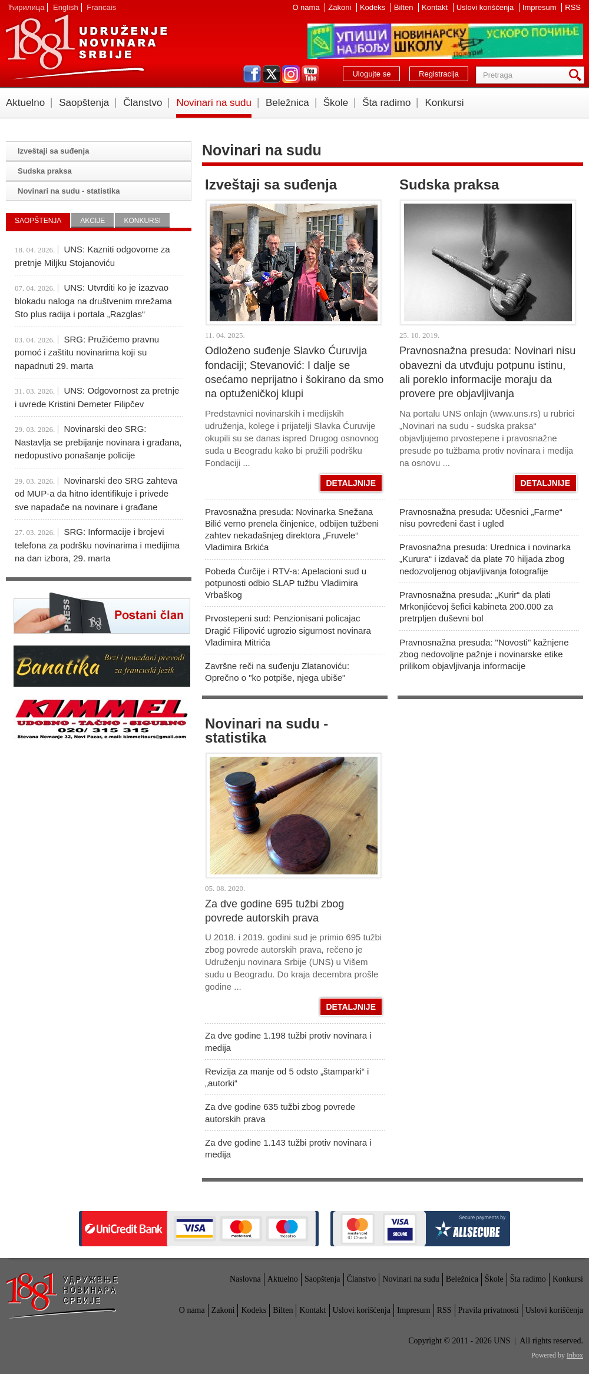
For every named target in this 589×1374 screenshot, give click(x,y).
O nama (307, 7)
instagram (291, 74)
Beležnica (287, 102)
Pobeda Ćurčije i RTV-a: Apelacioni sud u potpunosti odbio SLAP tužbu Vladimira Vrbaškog (285, 583)
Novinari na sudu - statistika (266, 731)
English (65, 7)
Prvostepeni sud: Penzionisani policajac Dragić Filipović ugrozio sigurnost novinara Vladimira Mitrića (288, 630)
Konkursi (444, 102)
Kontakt (436, 7)
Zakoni (340, 7)
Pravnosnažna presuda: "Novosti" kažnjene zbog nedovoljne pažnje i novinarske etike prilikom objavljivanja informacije (483, 654)
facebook (252, 74)
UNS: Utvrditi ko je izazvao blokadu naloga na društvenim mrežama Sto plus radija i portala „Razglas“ (93, 300)
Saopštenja (84, 102)
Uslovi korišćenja (486, 7)
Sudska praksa (449, 184)
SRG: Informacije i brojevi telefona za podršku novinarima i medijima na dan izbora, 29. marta (97, 545)
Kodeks (374, 7)
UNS (86, 47)
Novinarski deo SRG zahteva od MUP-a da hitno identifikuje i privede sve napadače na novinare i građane (96, 493)
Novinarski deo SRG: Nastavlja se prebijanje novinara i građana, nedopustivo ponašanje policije (98, 442)
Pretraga (577, 75)
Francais (101, 7)
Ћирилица (26, 7)
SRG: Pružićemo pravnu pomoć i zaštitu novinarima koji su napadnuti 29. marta (87, 352)
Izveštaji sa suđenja (271, 184)
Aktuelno (25, 102)
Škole (336, 102)
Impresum (540, 7)
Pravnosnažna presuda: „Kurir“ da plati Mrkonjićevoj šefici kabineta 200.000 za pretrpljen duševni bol (476, 607)
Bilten (404, 7)
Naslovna (245, 1279)
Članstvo (142, 102)
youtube (310, 74)
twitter (271, 74)
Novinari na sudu (214, 102)
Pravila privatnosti (488, 1310)
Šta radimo (386, 102)
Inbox (575, 1355)
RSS (573, 7)
